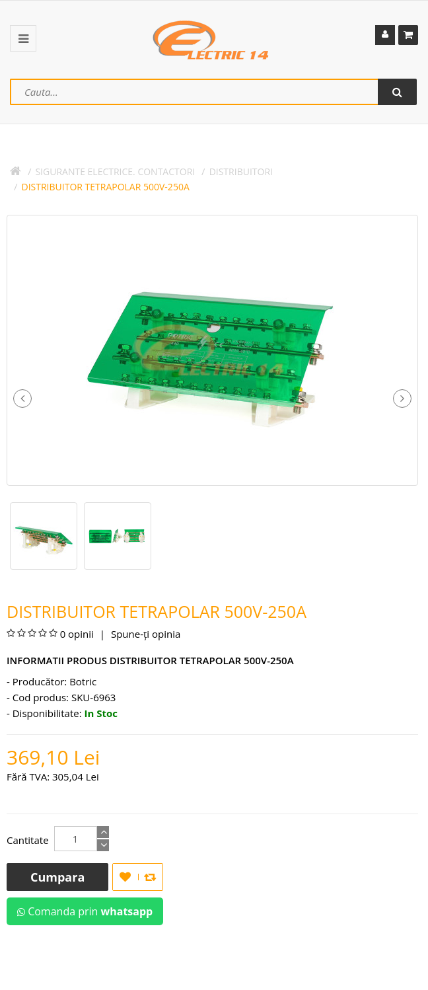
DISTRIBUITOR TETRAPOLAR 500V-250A (106, 186)
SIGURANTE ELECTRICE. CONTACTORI (115, 171)
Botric (82, 681)
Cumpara (57, 877)
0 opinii (77, 633)
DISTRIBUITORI (241, 171)
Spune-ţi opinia (144, 633)
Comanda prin (85, 911)
